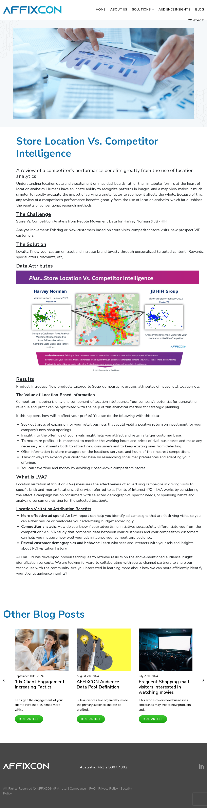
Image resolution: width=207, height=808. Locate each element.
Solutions (141, 9)
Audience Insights (174, 9)
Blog (199, 9)
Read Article (29, 719)
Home (100, 9)
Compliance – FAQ (83, 788)
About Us (118, 9)
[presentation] (4, 680)
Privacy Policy (108, 788)
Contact (196, 20)
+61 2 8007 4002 (112, 767)
